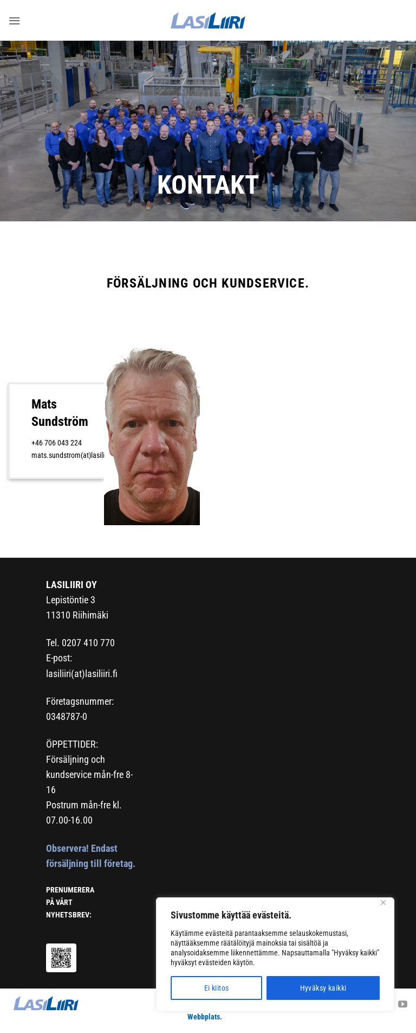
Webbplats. (204, 1017)
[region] (275, 954)
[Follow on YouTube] (402, 1005)
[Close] (382, 902)
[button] (14, 20)
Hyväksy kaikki (323, 988)
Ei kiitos (216, 988)
